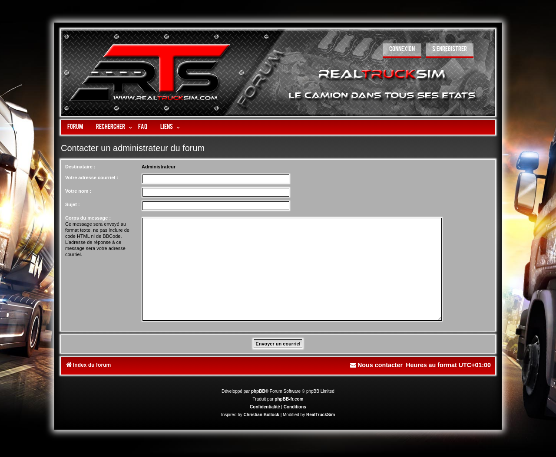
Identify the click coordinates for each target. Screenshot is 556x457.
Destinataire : (80, 166)
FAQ (142, 127)
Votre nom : (78, 191)
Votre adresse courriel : (91, 177)
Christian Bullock (261, 414)
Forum (75, 127)
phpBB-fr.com (289, 399)
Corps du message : (88, 217)
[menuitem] (402, 50)
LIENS (166, 127)
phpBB (258, 391)
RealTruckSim (320, 414)
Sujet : (72, 204)
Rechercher (110, 127)
